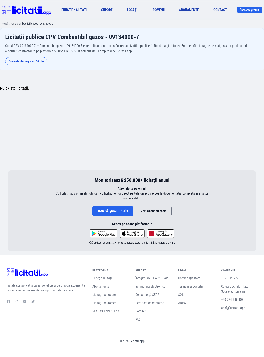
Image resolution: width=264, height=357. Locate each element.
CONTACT (220, 10)
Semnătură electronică (150, 286)
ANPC (182, 303)
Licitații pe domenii (105, 303)
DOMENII (159, 10)
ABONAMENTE (189, 10)
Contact (140, 311)
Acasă (5, 23)
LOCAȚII (132, 10)
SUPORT (107, 10)
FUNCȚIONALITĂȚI (74, 10)
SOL (181, 295)
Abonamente (100, 286)
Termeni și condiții (190, 286)
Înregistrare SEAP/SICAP (151, 278)
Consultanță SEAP (147, 295)
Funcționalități (102, 278)
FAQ (138, 319)
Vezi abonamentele (153, 211)
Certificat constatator (149, 303)
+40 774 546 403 (232, 300)
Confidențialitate (189, 278)
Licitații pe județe (104, 295)
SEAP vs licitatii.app (105, 311)
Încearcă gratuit (249, 10)
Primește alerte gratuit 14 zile (26, 61)
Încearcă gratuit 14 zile (112, 211)
